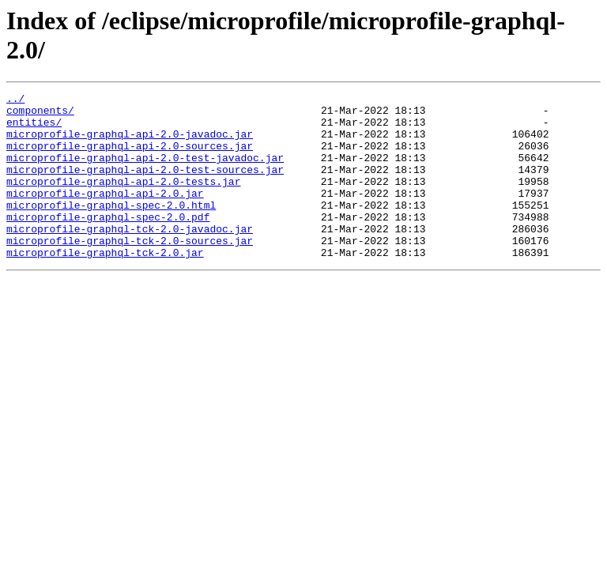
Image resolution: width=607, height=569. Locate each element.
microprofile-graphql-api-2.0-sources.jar (129, 157)
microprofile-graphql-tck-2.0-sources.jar (129, 271)
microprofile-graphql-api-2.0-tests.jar (123, 200)
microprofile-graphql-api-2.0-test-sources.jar (145, 186)
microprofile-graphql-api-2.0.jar (105, 214)
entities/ (34, 129)
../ (15, 100)
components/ (40, 114)
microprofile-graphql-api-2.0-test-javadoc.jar (145, 171)
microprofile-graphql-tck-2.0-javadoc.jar (129, 257)
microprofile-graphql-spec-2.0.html (111, 228)
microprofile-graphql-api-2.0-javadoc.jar (129, 143)
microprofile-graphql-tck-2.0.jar (105, 285)
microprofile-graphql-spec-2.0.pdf (107, 243)
